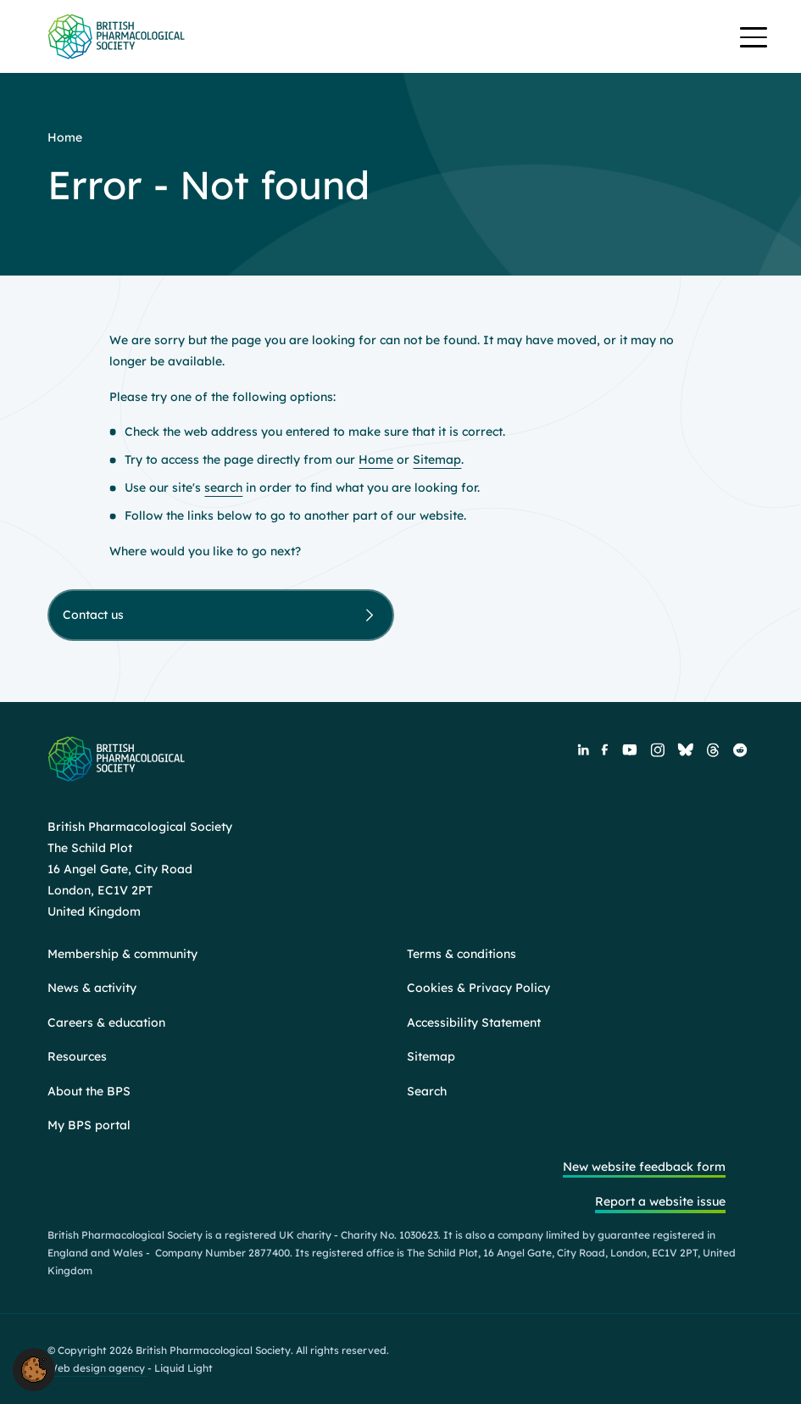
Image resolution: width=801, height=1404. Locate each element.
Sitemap (437, 459)
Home (376, 459)
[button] (34, 1368)
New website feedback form (644, 1166)
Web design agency (97, 1368)
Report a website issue (660, 1201)
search (223, 487)
